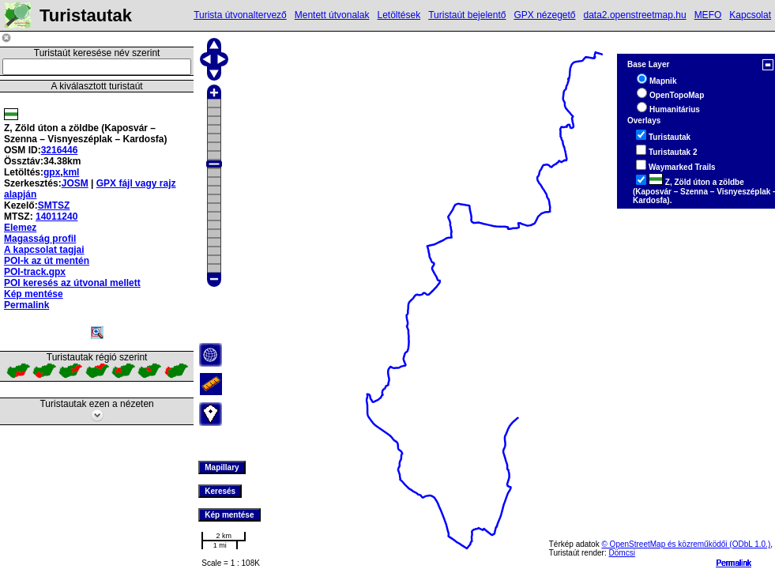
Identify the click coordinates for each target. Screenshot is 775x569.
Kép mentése (33, 294)
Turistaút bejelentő (467, 15)
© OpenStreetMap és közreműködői (665, 544)
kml (71, 172)
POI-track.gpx (35, 271)
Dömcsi (622, 552)
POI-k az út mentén (46, 260)
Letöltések (398, 15)
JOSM (75, 183)
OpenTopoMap (676, 95)
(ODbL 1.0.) (749, 544)
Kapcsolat (750, 15)
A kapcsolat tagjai (44, 249)
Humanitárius (674, 109)
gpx (51, 172)
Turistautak (669, 137)
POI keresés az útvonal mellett (72, 282)
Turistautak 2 (673, 152)
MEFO (708, 15)
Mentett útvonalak (332, 15)
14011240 (56, 216)
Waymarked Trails (682, 167)
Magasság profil (40, 238)
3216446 (59, 150)
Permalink (734, 563)
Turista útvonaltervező (240, 15)
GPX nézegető (544, 15)
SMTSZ (54, 205)
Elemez (20, 227)
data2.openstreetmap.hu (635, 15)
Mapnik (662, 81)
